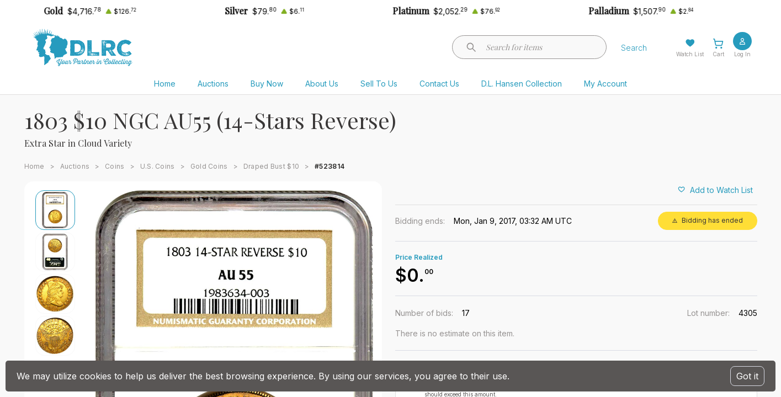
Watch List (690, 54)
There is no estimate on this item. (454, 333)
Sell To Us (378, 83)
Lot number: (708, 313)
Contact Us (439, 83)
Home (165, 83)
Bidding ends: (420, 221)
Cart (718, 54)
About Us (321, 83)
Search (634, 47)
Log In (742, 54)
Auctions (213, 83)
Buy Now (267, 83)
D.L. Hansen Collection (521, 83)
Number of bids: (424, 313)
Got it (747, 376)
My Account (605, 83)
